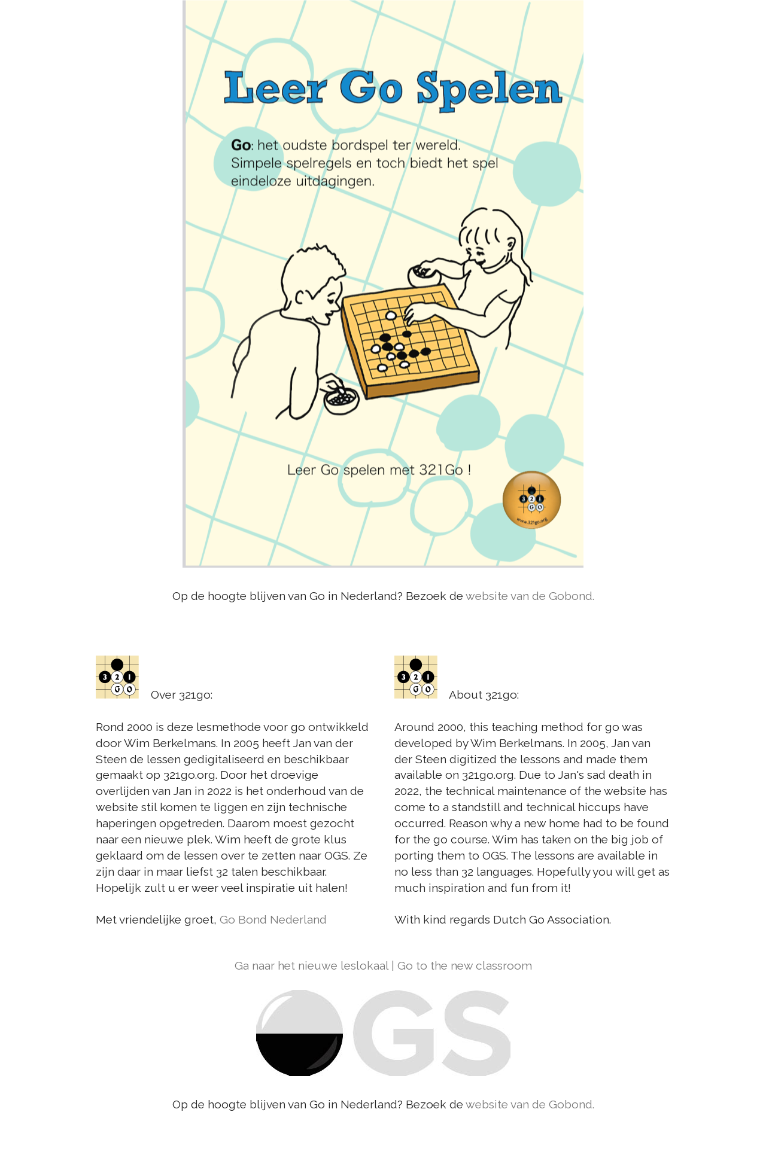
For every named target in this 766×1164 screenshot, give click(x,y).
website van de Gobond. (530, 595)
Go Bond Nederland (273, 919)
